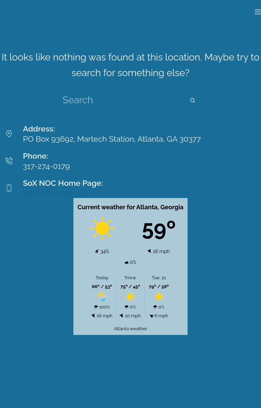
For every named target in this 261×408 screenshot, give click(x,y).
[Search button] (192, 100)
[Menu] (258, 12)
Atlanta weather (130, 328)
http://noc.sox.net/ (57, 192)
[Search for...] (124, 100)
